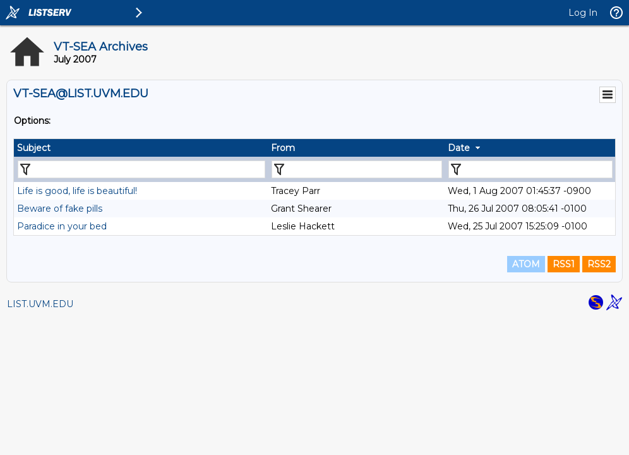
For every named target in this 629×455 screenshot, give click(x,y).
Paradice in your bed (62, 226)
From (283, 148)
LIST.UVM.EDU (40, 304)
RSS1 (564, 264)
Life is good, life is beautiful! (77, 191)
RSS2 (599, 264)
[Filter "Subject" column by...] (141, 169)
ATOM (526, 264)
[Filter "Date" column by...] (530, 169)
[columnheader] (141, 148)
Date (459, 148)
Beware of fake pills (59, 208)
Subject (34, 148)
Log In (582, 12)
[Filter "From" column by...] (357, 169)
